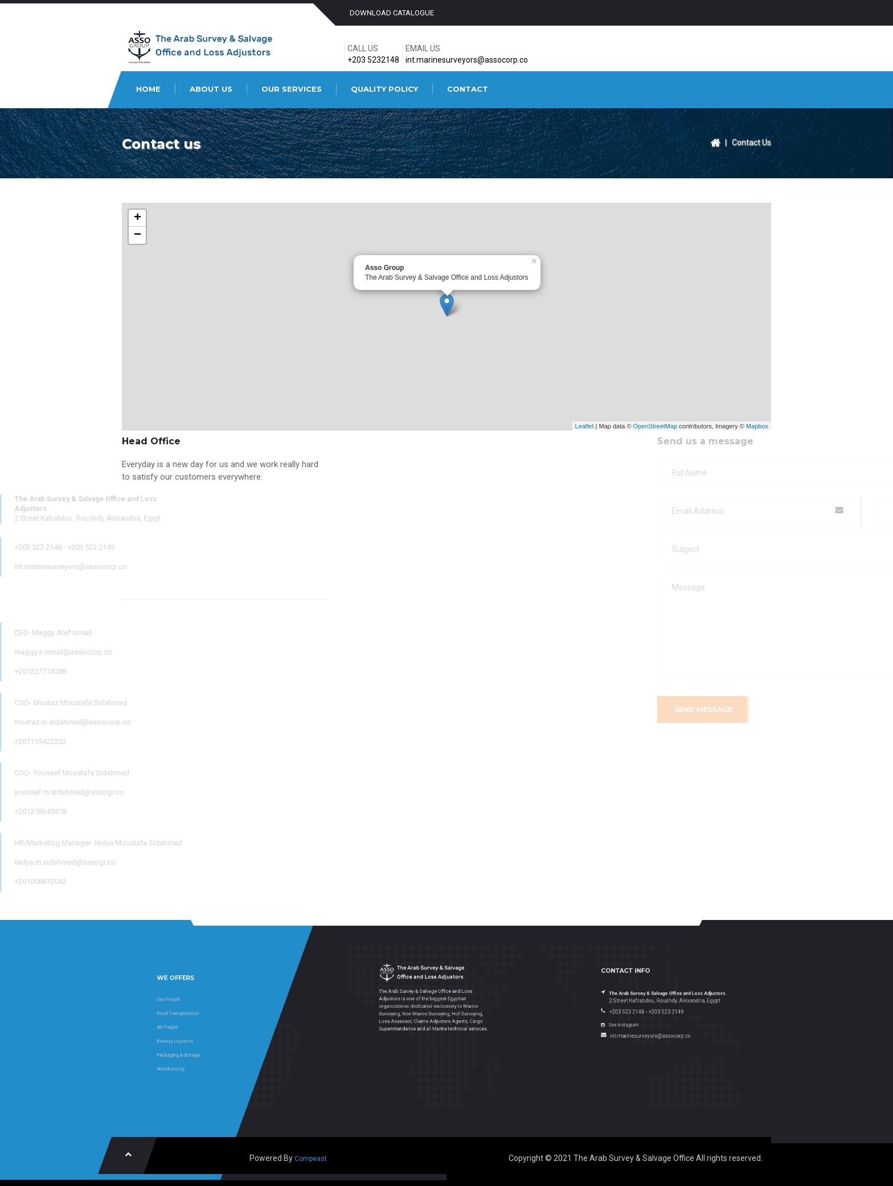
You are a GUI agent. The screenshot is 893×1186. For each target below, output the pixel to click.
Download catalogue (392, 13)
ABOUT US (211, 88)
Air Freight (195, 1026)
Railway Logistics (199, 1033)
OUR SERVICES (291, 88)
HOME (148, 88)
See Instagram (645, 1014)
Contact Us (751, 142)
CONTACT (467, 88)
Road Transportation (201, 1019)
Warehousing (197, 1047)
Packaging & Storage (201, 1041)
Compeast (310, 1159)
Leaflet (584, 426)
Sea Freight (196, 1012)
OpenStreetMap (655, 426)
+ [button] (137, 218)
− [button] (137, 235)
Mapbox (757, 426)
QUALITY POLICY (384, 88)
